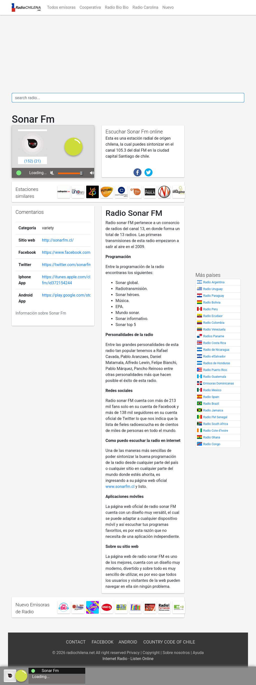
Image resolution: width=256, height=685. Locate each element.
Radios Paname (213, 336)
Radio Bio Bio (117, 7)
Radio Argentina (213, 282)
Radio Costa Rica (214, 343)
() (28, 161)
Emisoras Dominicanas (218, 383)
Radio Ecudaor (212, 316)
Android (127, 642)
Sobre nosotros (176, 652)
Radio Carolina (145, 7)
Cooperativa (90, 7)
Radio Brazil (211, 403)
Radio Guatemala (214, 376)
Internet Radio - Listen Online (128, 658)
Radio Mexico (212, 390)
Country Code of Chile (169, 642)
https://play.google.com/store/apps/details (80, 295)
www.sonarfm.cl (120, 486)
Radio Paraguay (213, 296)
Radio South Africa (215, 424)
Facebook (103, 642)
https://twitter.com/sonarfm (67, 264)
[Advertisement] (128, 54)
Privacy (133, 652)
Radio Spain (211, 397)
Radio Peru (210, 309)
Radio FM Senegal (215, 417)
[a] (21, 675)
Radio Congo (211, 444)
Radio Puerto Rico (215, 370)
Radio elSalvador (214, 356)
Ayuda (198, 652)
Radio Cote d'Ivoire (215, 430)
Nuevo (168, 7)
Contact (76, 642)
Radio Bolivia (211, 302)
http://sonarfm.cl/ (58, 240)
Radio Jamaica (213, 410)
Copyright (151, 652)
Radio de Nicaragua (216, 349)
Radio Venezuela (214, 329)
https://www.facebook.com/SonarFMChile (79, 252)
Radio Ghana (211, 437)
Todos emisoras (61, 7)
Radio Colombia (213, 323)
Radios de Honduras (216, 363)
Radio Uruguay (212, 289)
